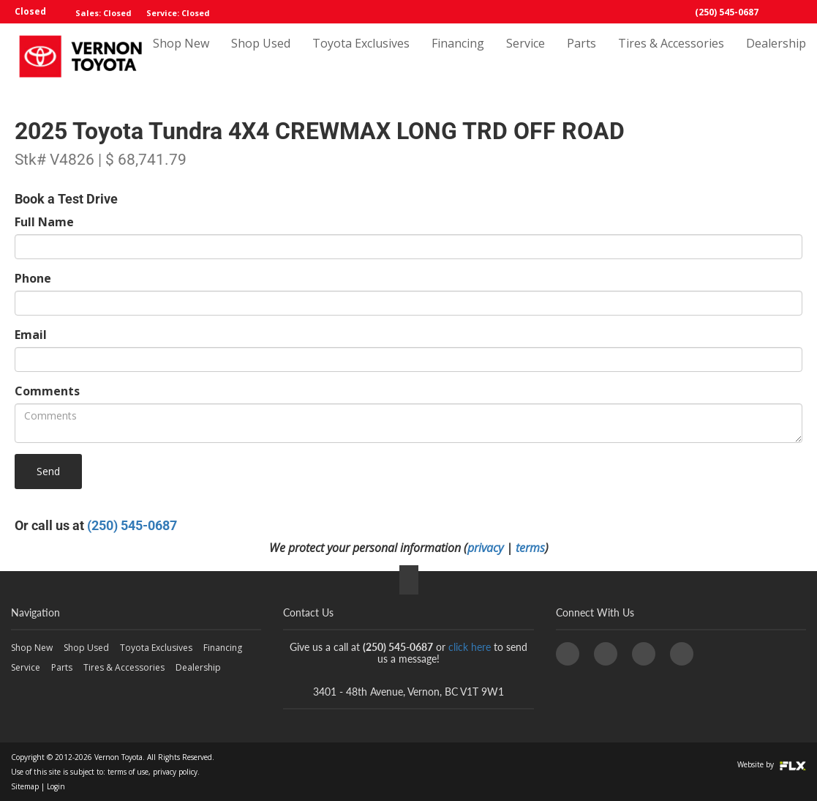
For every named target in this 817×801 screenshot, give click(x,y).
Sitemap (25, 786)
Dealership (776, 56)
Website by (771, 764)
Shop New (181, 56)
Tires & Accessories (671, 56)
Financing (458, 56)
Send (48, 471)
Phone (33, 278)
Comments (47, 391)
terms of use (128, 772)
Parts (581, 56)
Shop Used (260, 56)
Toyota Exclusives (361, 56)
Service (525, 56)
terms (530, 548)
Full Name (44, 222)
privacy (485, 548)
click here (469, 647)
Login (56, 786)
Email (31, 335)
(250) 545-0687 (726, 12)
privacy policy (175, 772)
